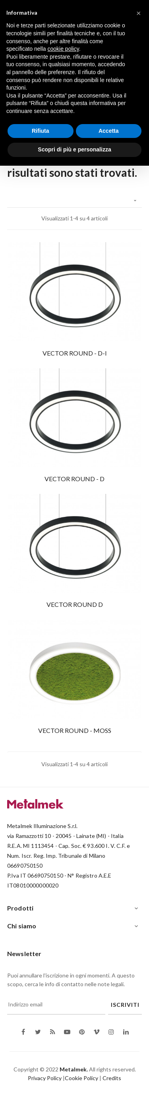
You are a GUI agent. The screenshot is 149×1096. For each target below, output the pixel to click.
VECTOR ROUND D (74, 604)
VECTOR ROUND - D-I (75, 353)
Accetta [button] (109, 131)
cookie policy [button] (63, 49)
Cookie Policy (81, 1078)
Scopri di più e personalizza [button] (74, 149)
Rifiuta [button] (40, 131)
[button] (138, 12)
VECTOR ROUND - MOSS (74, 730)
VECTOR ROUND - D (74, 478)
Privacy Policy (45, 1078)
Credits (112, 1078)
